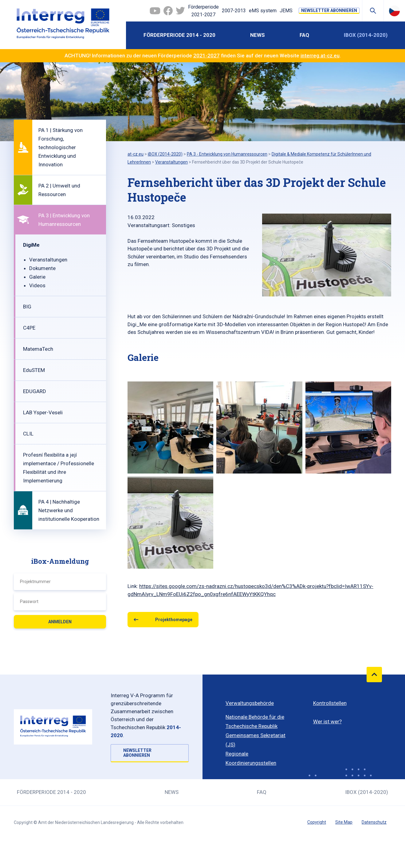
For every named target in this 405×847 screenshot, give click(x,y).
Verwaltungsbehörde (250, 703)
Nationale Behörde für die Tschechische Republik (255, 721)
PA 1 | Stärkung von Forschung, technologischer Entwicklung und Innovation (60, 147)
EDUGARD (34, 391)
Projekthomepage (173, 619)
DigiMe (31, 245)
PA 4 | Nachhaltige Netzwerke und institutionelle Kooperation (68, 510)
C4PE (29, 328)
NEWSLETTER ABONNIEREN (329, 10)
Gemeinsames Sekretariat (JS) (255, 740)
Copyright (316, 822)
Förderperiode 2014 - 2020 (179, 35)
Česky (394, 10)
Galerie (37, 277)
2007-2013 (234, 11)
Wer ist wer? (327, 721)
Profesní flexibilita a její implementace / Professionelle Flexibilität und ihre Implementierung (58, 468)
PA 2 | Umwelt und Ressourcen (59, 190)
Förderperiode (203, 11)
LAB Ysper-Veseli (43, 412)
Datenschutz (374, 822)
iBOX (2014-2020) (365, 35)
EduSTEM (34, 370)
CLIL (28, 434)
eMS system (263, 11)
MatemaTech (38, 349)
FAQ (304, 35)
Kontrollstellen (330, 703)
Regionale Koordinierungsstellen (251, 758)
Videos (37, 285)
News (257, 35)
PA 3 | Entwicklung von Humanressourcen (64, 219)
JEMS (286, 11)
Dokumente (42, 268)
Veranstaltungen (48, 260)
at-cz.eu (136, 154)
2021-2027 (206, 55)
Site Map (343, 822)
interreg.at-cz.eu (320, 55)
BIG (27, 307)
